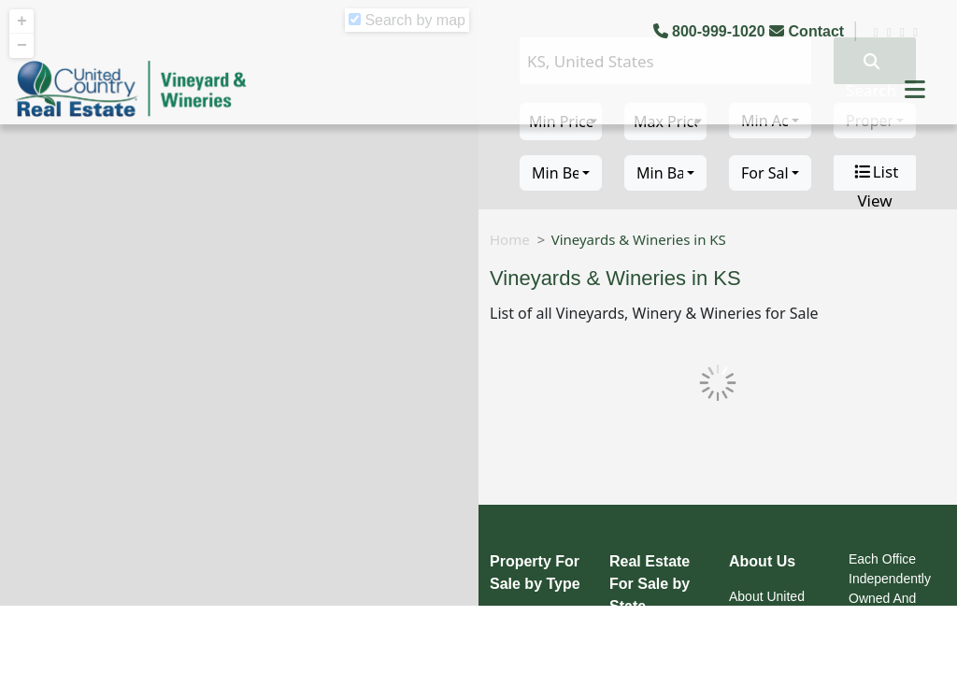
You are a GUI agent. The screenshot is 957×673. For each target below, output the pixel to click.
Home (510, 239)
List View (875, 173)
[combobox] (561, 173)
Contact (808, 31)
